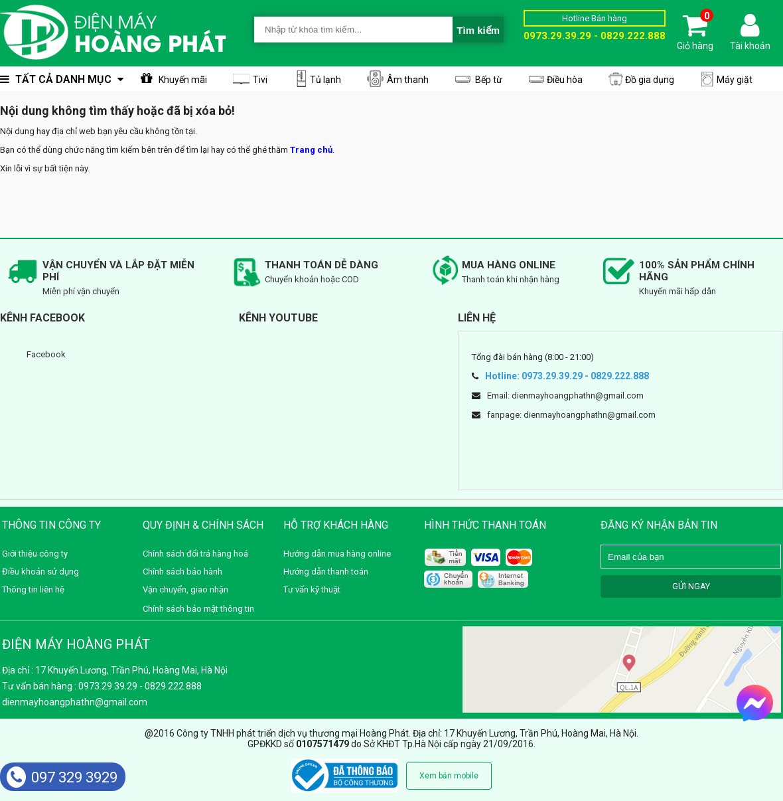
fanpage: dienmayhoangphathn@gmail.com (571, 415)
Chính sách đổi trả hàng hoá (195, 554)
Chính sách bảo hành (182, 572)
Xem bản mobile (448, 775)
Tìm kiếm (478, 30)
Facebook (46, 354)
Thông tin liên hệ (33, 589)
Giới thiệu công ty (35, 554)
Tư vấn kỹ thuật (311, 589)
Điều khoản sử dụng (40, 572)
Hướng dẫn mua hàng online (337, 554)
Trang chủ (311, 150)
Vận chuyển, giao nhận (185, 589)
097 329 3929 (62, 777)
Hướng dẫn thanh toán (325, 572)
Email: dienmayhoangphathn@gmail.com (565, 395)
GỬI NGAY (691, 586)
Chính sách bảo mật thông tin (198, 609)
